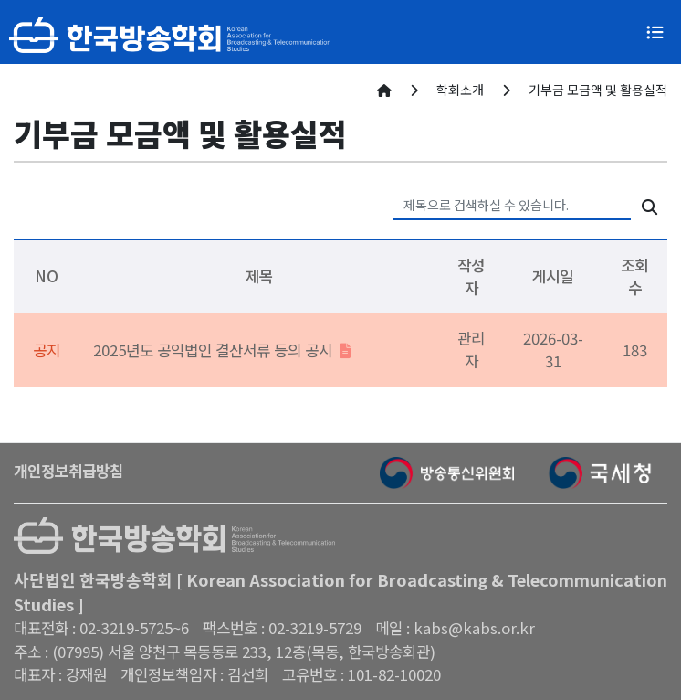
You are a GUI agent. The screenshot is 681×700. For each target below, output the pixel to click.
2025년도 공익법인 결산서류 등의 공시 (222, 350)
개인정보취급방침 (68, 471)
